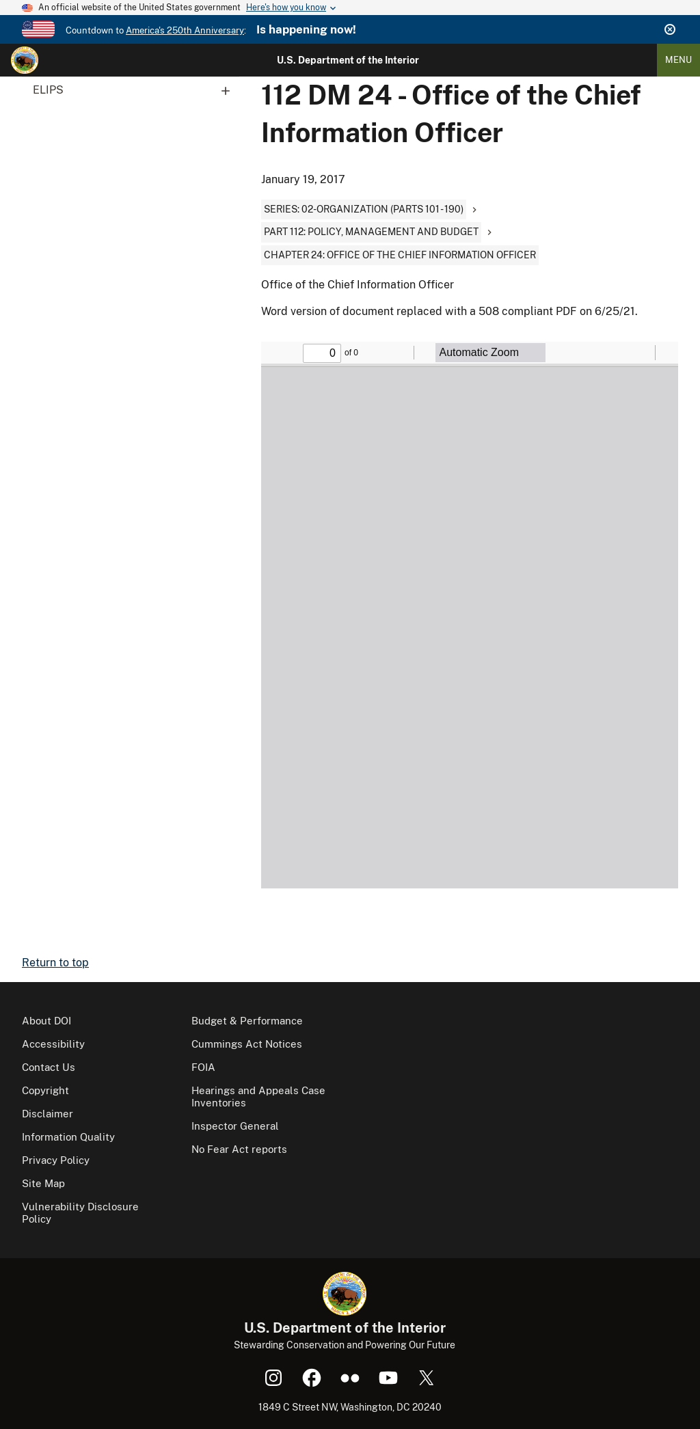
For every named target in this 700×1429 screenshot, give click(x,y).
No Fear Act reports (239, 1149)
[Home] (24, 60)
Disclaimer (47, 1113)
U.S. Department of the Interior (348, 60)
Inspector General (235, 1126)
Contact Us (48, 1067)
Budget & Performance (247, 1020)
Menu (678, 60)
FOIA (203, 1067)
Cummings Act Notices (246, 1044)
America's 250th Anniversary (185, 30)
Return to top (55, 962)
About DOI (46, 1020)
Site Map (43, 1183)
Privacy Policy (56, 1160)
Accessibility (53, 1044)
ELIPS (136, 90)
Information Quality (68, 1137)
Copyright (45, 1090)
